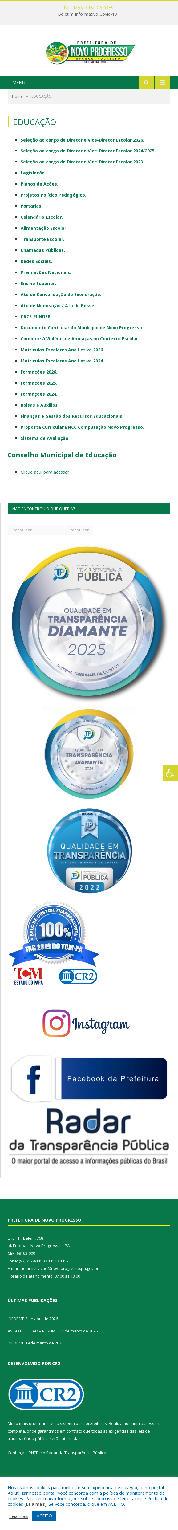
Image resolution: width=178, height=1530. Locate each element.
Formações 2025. (39, 404)
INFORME (16, 1340)
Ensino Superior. (38, 304)
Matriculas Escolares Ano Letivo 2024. (62, 382)
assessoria (151, 1444)
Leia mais (35, 1504)
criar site (45, 1444)
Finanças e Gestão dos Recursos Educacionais (71, 437)
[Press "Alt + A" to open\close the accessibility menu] (170, 773)
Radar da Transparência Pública (76, 1474)
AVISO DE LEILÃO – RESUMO (33, 1352)
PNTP (33, 1474)
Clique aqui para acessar (45, 493)
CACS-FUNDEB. (36, 338)
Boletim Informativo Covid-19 (87, 14)
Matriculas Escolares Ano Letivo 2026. (62, 371)
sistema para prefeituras (83, 1444)
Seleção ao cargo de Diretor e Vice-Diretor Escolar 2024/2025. (88, 172)
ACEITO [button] (44, 1516)
